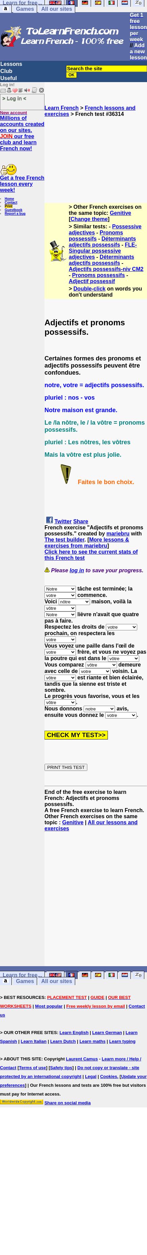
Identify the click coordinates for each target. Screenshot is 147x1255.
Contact (11, 202)
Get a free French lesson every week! (22, 184)
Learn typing (122, 1041)
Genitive (120, 213)
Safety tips (61, 1067)
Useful (8, 78)
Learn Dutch (63, 1041)
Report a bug (15, 214)
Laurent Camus (82, 1058)
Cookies (108, 1076)
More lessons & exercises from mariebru (87, 543)
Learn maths (93, 1041)
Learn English (74, 1032)
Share (80, 521)
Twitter (62, 521)
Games (25, 9)
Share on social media (68, 1102)
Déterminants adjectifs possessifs (102, 242)
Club (6, 71)
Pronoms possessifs (96, 236)
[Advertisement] (96, 151)
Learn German (107, 1032)
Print (8, 206)
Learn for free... (22, 975)
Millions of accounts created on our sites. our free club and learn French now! (22, 133)
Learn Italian (34, 1041)
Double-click (90, 289)
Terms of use (32, 1067)
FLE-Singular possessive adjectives (103, 251)
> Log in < (14, 98)
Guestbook (13, 210)
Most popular (49, 1006)
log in (77, 570)
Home (9, 199)
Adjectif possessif (92, 281)
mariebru (118, 533)
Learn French (62, 108)
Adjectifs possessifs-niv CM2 (106, 269)
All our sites (56, 9)
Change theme (89, 219)
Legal (90, 1076)
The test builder (64, 540)
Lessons (11, 64)
